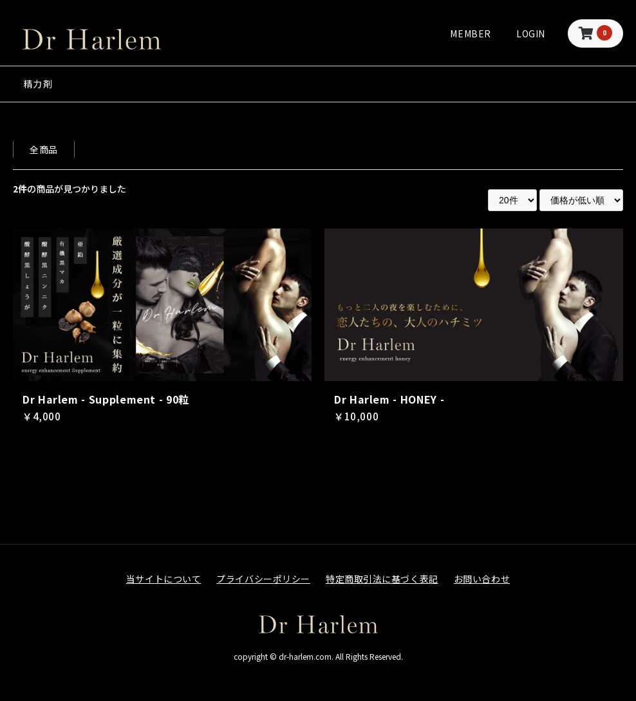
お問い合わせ (482, 578)
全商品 (44, 149)
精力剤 (38, 83)
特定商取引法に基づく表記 (382, 578)
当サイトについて (163, 578)
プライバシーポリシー (263, 578)
